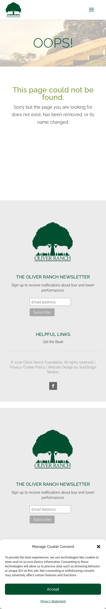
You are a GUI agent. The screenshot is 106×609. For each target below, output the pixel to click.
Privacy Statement (53, 601)
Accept (53, 589)
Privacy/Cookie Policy (27, 367)
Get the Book (53, 342)
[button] (98, 546)
